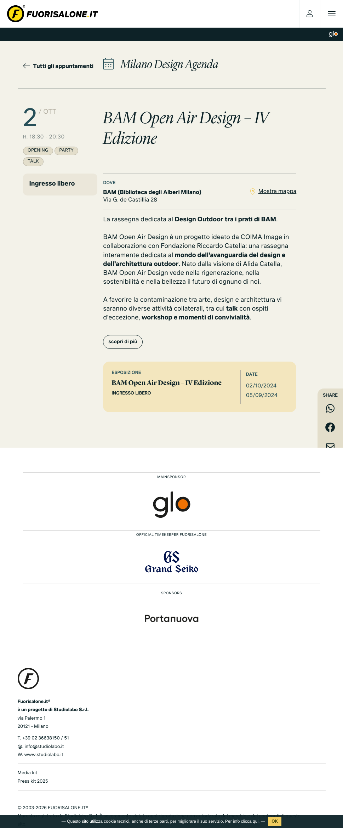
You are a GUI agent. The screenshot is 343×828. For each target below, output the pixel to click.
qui (255, 821)
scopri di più (122, 342)
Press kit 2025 (33, 781)
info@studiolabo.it (44, 746)
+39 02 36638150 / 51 (45, 738)
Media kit (28, 773)
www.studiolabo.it (43, 755)
